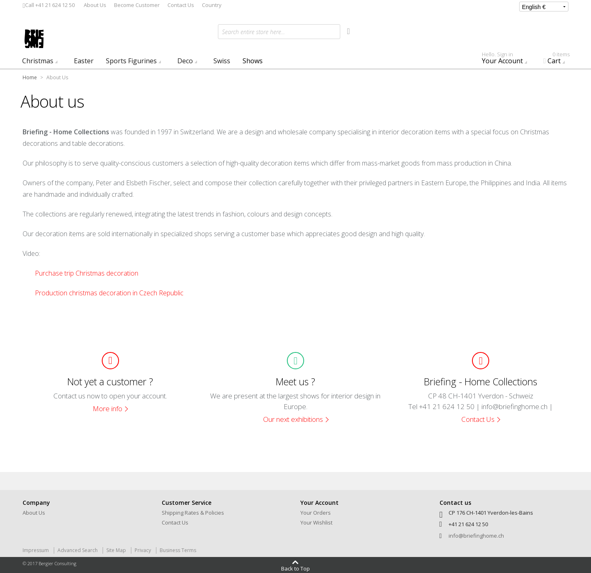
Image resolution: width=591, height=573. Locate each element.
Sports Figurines (131, 60)
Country (212, 5)
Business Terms (178, 550)
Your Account (506, 59)
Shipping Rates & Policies (193, 512)
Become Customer (137, 5)
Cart (559, 59)
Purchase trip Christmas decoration (86, 273)
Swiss (221, 60)
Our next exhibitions (293, 419)
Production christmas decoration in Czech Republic (109, 292)
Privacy (143, 550)
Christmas (37, 60)
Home (30, 77)
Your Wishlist (316, 522)
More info (107, 408)
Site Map (116, 550)
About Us (95, 5)
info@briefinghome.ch (476, 535)
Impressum (36, 550)
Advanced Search (77, 550)
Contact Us (180, 5)
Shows (253, 60)
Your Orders (315, 512)
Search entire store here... (253, 32)
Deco (185, 60)
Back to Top (295, 568)
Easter (84, 60)
